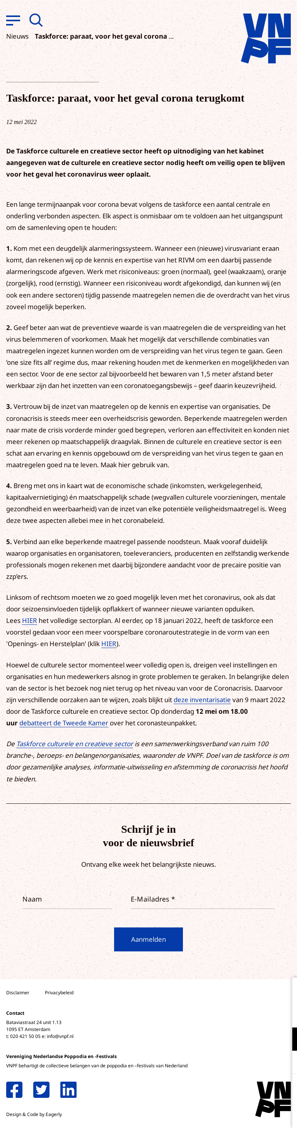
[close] (285, 991)
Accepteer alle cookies (231, 1091)
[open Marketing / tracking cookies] (284, 1063)
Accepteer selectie (231, 1113)
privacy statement (259, 1013)
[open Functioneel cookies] (284, 1040)
